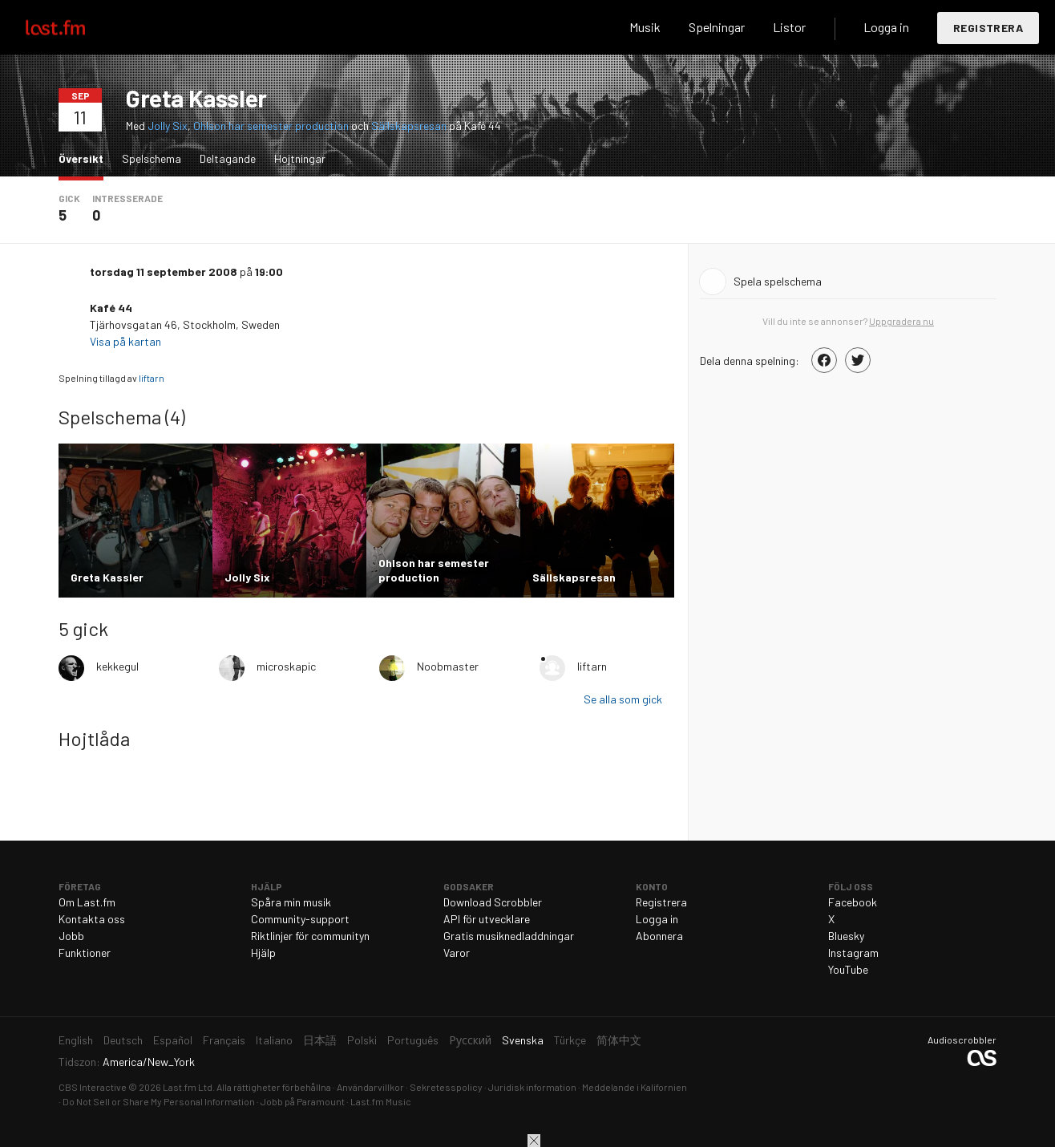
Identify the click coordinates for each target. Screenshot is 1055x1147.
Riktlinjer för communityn (310, 935)
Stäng (534, 1140)
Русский (470, 1040)
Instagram (853, 952)
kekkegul (117, 666)
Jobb (71, 935)
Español (172, 1040)
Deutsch (123, 1040)
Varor (456, 952)
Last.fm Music (380, 1101)
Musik (645, 26)
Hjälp (263, 952)
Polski (362, 1040)
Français (224, 1040)
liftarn (151, 377)
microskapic (286, 666)
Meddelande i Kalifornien (634, 1086)
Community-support (300, 919)
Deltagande (228, 158)
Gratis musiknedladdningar (508, 935)
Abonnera (659, 935)
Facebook (852, 902)
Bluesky (846, 935)
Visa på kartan (127, 341)
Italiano (274, 1040)
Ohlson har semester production (271, 125)
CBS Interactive (93, 1086)
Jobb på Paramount (303, 1101)
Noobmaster (448, 666)
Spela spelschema (778, 281)
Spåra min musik (291, 902)
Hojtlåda (94, 738)
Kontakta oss (92, 919)
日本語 (320, 1040)
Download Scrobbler (492, 902)
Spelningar (717, 26)
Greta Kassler (196, 97)
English (76, 1040)
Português (413, 1040)
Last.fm (74, 27)
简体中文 (618, 1040)
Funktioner (85, 952)
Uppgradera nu (901, 320)
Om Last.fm (87, 902)
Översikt (85, 157)
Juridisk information (532, 1086)
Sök (591, 27)
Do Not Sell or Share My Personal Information (159, 1101)
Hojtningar (299, 158)
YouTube (848, 969)
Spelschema (151, 158)
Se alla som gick (623, 699)
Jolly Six (168, 125)
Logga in (886, 26)
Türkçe (570, 1040)
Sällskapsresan (409, 125)
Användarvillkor (370, 1086)
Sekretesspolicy (446, 1086)
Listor (789, 26)
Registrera (988, 27)
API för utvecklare (486, 919)
